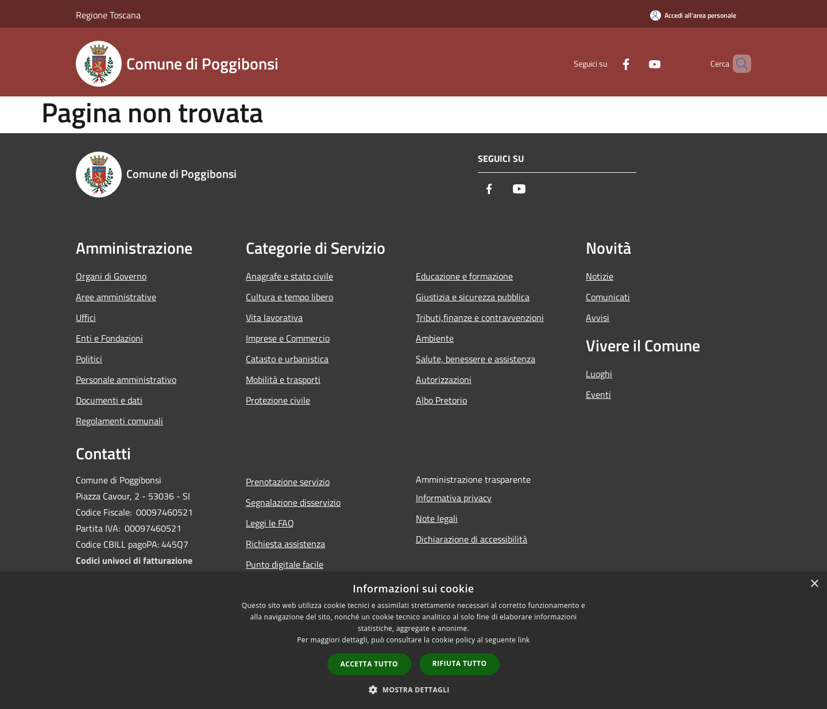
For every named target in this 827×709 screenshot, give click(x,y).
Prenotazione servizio (288, 482)
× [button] (814, 584)
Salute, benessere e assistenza (475, 359)
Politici (89, 359)
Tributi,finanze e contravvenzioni (480, 317)
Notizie (599, 276)
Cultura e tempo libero (289, 297)
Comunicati (608, 297)
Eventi (598, 394)
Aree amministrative (116, 297)
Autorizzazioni (444, 379)
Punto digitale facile (284, 564)
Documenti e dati (109, 400)
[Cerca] (737, 64)
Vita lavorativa (274, 317)
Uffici (86, 317)
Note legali (437, 518)
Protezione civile (278, 400)
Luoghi (599, 374)
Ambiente (435, 338)
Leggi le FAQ (270, 523)
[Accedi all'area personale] (693, 15)
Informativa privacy (454, 498)
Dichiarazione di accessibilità (471, 539)
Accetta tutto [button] (369, 664)
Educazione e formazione (464, 276)
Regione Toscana (108, 15)
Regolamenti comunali (119, 421)
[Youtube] (635, 63)
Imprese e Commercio (288, 338)
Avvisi (597, 317)
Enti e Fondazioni (109, 338)
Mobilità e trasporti (283, 379)
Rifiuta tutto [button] (459, 663)
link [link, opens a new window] (524, 640)
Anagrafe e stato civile (289, 276)
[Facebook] (606, 63)
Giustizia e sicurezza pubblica (473, 297)
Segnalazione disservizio (293, 502)
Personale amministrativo (126, 379)
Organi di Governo (111, 276)
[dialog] (413, 640)
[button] (413, 689)
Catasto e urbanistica (287, 359)
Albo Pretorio (441, 400)
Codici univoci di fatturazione (134, 560)
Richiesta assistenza (285, 544)
